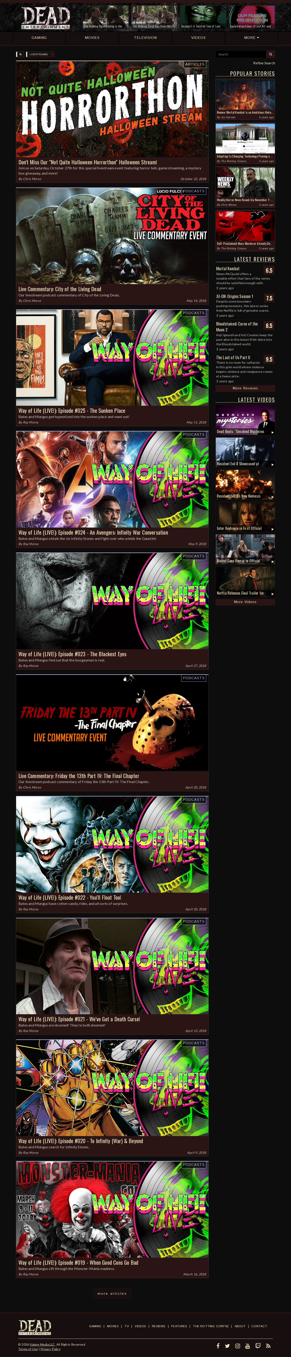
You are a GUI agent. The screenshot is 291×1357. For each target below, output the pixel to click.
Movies (113, 1326)
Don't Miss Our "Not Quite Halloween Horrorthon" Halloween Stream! (87, 162)
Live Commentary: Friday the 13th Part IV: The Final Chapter (78, 775)
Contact (259, 1326)
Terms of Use (28, 1349)
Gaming (95, 1326)
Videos (140, 1326)
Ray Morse (30, 422)
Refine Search (264, 63)
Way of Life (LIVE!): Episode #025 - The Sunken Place (71, 410)
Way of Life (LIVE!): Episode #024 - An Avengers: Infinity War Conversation (93, 532)
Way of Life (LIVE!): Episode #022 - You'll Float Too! (69, 897)
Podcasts (194, 191)
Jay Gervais (228, 117)
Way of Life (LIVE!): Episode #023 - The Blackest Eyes (72, 654)
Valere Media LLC (42, 1344)
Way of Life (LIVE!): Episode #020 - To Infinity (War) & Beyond (80, 1141)
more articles (112, 1293)
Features (179, 1326)
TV (126, 1326)
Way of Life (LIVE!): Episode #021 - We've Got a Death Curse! (79, 1019)
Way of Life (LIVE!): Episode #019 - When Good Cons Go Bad (78, 1262)
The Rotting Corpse (233, 161)
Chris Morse (32, 179)
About (240, 1326)
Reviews (158, 1326)
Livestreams (39, 54)
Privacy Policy (50, 1349)
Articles (195, 64)
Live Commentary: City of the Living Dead (59, 289)
